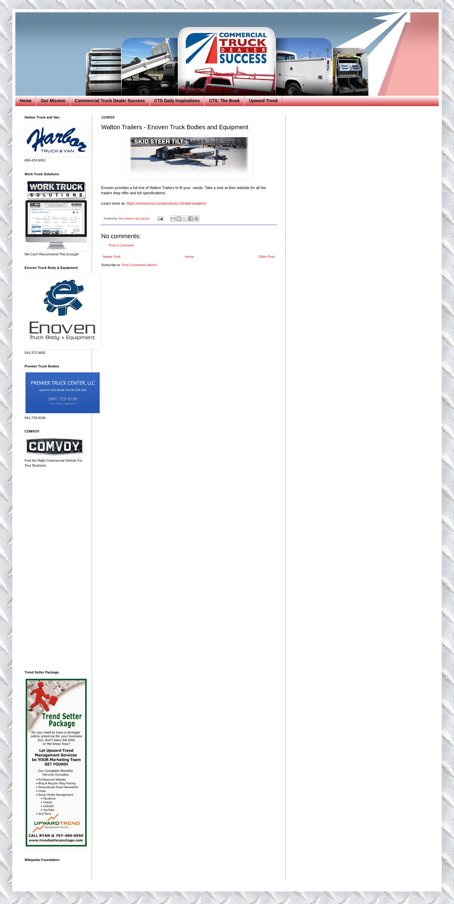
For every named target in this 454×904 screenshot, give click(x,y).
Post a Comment (121, 245)
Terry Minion (126, 218)
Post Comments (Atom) (139, 265)
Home (26, 100)
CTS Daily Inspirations (177, 100)
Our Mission (53, 100)
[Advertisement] (54, 569)
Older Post (267, 256)
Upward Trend (263, 100)
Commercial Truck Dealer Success (110, 100)
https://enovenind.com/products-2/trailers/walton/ (166, 203)
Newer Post (111, 256)
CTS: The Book (224, 100)
